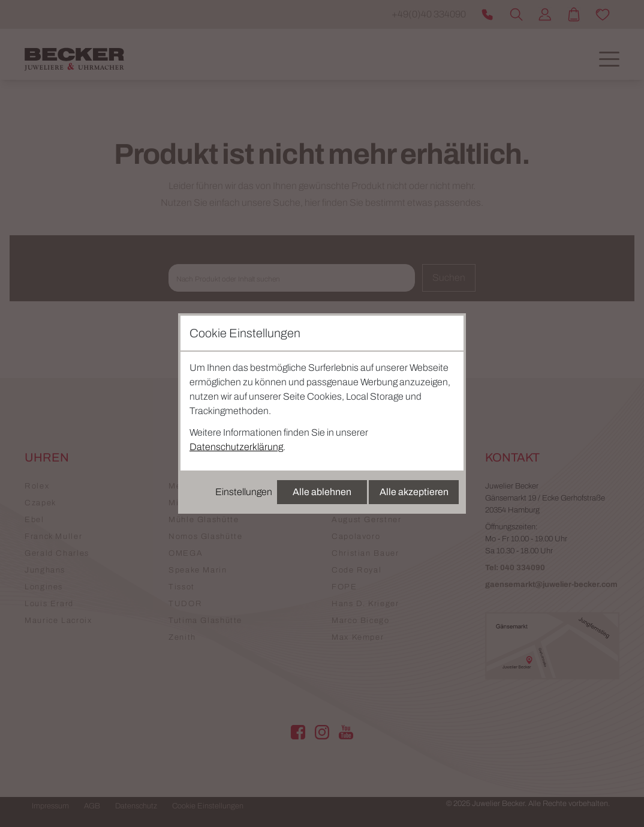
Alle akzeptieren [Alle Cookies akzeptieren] (414, 492)
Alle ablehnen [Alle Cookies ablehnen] (322, 492)
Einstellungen (243, 492)
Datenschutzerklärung (236, 447)
